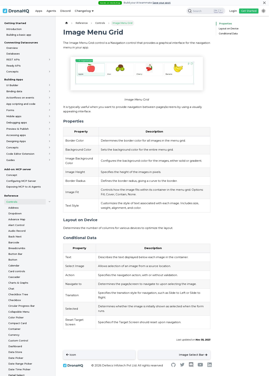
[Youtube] (200, 365)
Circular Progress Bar (21, 305)
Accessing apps (16, 135)
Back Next (15, 236)
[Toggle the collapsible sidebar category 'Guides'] (49, 160)
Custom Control (18, 340)
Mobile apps (13, 116)
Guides (10, 160)
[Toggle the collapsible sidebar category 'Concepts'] (49, 71)
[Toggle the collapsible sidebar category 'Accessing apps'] (49, 135)
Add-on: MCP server (17, 169)
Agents (51, 11)
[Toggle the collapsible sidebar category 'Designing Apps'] (49, 141)
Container (14, 328)
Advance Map (16, 219)
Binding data (14, 91)
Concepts (12, 71)
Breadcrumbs (16, 248)
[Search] (205, 11)
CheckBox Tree (18, 294)
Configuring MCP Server (21, 180)
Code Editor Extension (20, 153)
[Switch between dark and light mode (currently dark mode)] (263, 11)
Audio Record (16, 230)
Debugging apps (16, 122)
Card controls (16, 271)
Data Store (15, 352)
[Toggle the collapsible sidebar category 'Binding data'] (49, 91)
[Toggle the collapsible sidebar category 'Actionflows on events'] (49, 97)
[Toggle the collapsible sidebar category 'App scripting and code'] (49, 104)
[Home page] (66, 23)
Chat (11, 288)
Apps (38, 11)
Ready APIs (13, 65)
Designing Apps (16, 141)
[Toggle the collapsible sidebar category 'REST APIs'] (49, 59)
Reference (11, 195)
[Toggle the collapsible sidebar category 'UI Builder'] (49, 85)
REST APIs (13, 59)
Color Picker (16, 317)
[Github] (173, 366)
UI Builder (12, 85)
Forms (10, 110)
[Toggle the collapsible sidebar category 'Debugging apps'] (49, 122)
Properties (225, 23)
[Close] (264, 2)
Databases (13, 53)
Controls (11, 201)
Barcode (13, 242)
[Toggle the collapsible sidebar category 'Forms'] (49, 110)
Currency (13, 334)
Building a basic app (18, 34)
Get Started (248, 11)
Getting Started (15, 23)
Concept (11, 174)
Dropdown (15, 213)
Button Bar (15, 253)
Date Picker (15, 357)
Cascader (14, 276)
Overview (12, 47)
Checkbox (14, 300)
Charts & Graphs (18, 282)
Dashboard (15, 346)
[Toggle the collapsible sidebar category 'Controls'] (49, 202)
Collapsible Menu (18, 311)
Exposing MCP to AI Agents (23, 186)
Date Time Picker (19, 369)
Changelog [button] (83, 11)
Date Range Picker (20, 363)
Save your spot (162, 2)
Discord (65, 11)
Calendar (13, 265)
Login (233, 11)
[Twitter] (182, 365)
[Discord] (191, 366)
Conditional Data (228, 33)
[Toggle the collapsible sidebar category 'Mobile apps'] (49, 116)
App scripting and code (20, 103)
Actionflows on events (20, 97)
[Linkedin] (209, 366)
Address (13, 207)
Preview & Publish (17, 128)
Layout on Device (229, 28)
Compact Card (17, 323)
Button (12, 259)
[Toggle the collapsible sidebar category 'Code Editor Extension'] (49, 153)
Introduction (14, 29)
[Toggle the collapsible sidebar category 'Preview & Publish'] (49, 129)
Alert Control (16, 225)
